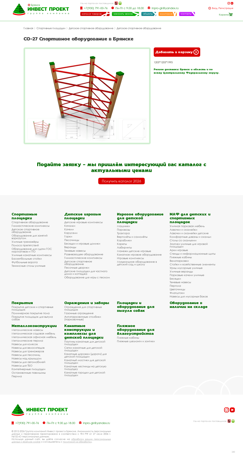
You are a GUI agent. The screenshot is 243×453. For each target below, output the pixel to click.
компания (166, 13)
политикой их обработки (77, 441)
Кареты (122, 244)
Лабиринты (124, 247)
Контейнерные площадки (28, 369)
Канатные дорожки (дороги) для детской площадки (85, 355)
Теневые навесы (75, 250)
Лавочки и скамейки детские (189, 233)
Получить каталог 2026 (121, 181)
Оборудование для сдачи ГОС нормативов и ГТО (32, 250)
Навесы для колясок (25, 344)
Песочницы (71, 240)
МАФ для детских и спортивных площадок (190, 218)
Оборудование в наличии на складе (189, 305)
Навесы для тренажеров (28, 351)
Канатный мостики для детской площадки (85, 361)
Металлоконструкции (34, 326)
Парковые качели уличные (187, 275)
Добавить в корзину (177, 52)
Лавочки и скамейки (183, 229)
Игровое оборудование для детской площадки (140, 218)
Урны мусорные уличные (186, 268)
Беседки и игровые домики (82, 243)
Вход (214, 8)
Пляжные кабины (181, 257)
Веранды (70, 247)
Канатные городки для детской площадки (84, 373)
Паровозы (123, 229)
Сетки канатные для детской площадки (83, 349)
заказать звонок (123, 13)
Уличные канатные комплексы (32, 255)
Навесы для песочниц (26, 355)
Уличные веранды (181, 271)
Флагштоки (177, 293)
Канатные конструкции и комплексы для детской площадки (83, 331)
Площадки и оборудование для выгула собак (135, 306)
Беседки (175, 278)
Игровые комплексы (130, 258)
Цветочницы (177, 289)
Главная (28, 28)
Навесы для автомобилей (28, 362)
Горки (68, 236)
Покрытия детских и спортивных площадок (32, 308)
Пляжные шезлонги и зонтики (136, 341)
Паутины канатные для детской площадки (84, 342)
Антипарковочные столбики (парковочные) (82, 318)
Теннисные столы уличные (28, 265)
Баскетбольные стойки (27, 258)
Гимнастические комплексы (30, 225)
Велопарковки (179, 260)
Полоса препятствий (25, 245)
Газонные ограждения (78, 313)
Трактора (123, 233)
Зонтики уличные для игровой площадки (189, 245)
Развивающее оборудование (83, 254)
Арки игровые (179, 250)
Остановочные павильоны (29, 372)
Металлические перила (27, 340)
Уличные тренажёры (25, 241)
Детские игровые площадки (82, 216)
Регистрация (226, 8)
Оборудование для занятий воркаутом (29, 236)
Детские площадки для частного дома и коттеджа (85, 272)
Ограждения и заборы (86, 303)
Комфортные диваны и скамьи (190, 236)
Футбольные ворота (25, 262)
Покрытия (22, 303)
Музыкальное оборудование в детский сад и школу (137, 263)
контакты (186, 13)
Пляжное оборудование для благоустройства (135, 329)
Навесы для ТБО (22, 365)
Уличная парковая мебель (187, 226)
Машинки (123, 226)
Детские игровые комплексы (83, 222)
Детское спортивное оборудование (91, 28)
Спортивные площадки (51, 28)
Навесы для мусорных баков (189, 296)
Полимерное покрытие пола (31, 313)
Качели (69, 229)
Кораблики (124, 240)
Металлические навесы (27, 330)
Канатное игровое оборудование (139, 254)
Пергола (175, 285)
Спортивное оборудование (30, 222)
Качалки (69, 225)
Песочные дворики (76, 267)
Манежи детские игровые (134, 251)
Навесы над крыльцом (27, 358)
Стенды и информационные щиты (192, 253)
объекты (148, 13)
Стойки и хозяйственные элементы (192, 264)
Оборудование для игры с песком (87, 277)
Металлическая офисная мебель (34, 337)
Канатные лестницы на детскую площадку (85, 367)
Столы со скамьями (183, 240)
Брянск (35, 5)
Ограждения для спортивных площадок (83, 308)
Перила (17, 376)
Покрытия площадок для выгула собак (32, 318)
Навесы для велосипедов (28, 347)
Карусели (70, 233)
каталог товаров (92, 13)
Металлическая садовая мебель (33, 333)
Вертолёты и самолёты (132, 236)
